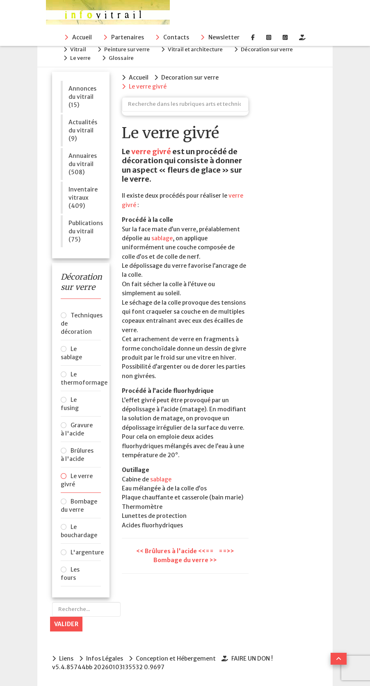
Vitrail (78, 49)
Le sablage (71, 353)
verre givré (151, 151)
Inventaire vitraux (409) (83, 198)
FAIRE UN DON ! (252, 658)
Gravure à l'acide (77, 429)
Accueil (82, 37)
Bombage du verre (79, 505)
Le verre (80, 58)
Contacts (176, 37)
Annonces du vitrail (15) (82, 97)
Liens (66, 658)
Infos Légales (104, 658)
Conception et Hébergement (176, 658)
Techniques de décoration (81, 323)
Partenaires (127, 37)
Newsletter (224, 37)
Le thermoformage (81, 378)
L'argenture (86, 552)
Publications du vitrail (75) (85, 231)
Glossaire (121, 58)
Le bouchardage (79, 531)
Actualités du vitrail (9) (83, 130)
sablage (162, 238)
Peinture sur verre (127, 49)
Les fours (70, 573)
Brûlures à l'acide (77, 455)
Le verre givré (77, 480)
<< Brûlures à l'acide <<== (175, 551)
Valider (66, 624)
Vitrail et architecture (195, 49)
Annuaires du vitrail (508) (83, 164)
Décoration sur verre (267, 49)
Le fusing (70, 404)
